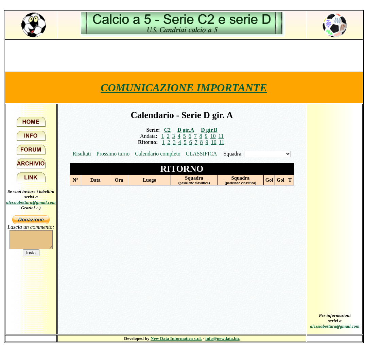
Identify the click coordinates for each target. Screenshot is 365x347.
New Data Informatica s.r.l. (176, 338)
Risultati (82, 154)
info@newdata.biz (222, 338)
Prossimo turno (113, 154)
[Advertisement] (184, 55)
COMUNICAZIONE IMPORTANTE (184, 87)
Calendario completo (157, 154)
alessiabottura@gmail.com (31, 202)
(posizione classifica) (194, 183)
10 (213, 136)
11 (221, 136)
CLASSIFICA (201, 154)
